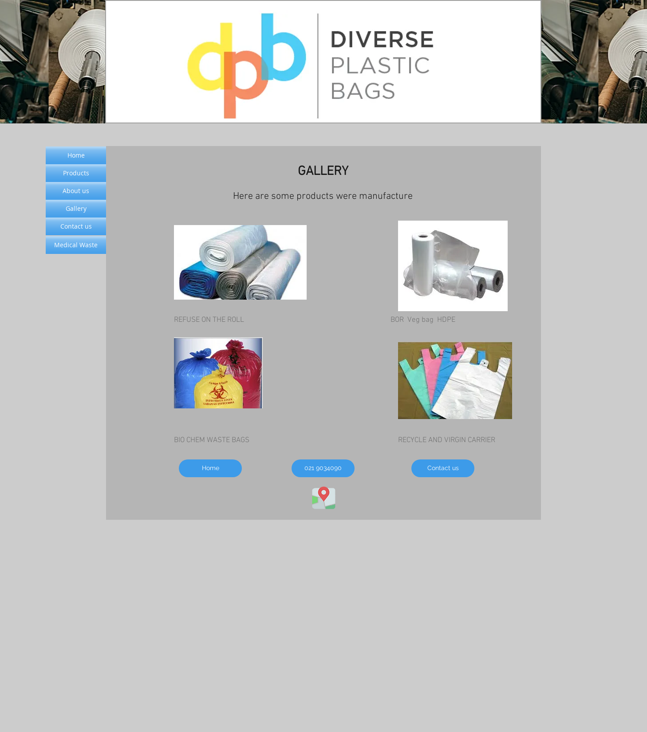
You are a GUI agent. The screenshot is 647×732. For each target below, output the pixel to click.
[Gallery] (76, 209)
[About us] (76, 191)
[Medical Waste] (76, 245)
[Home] (210, 468)
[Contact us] (442, 468)
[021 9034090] (323, 468)
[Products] (76, 173)
